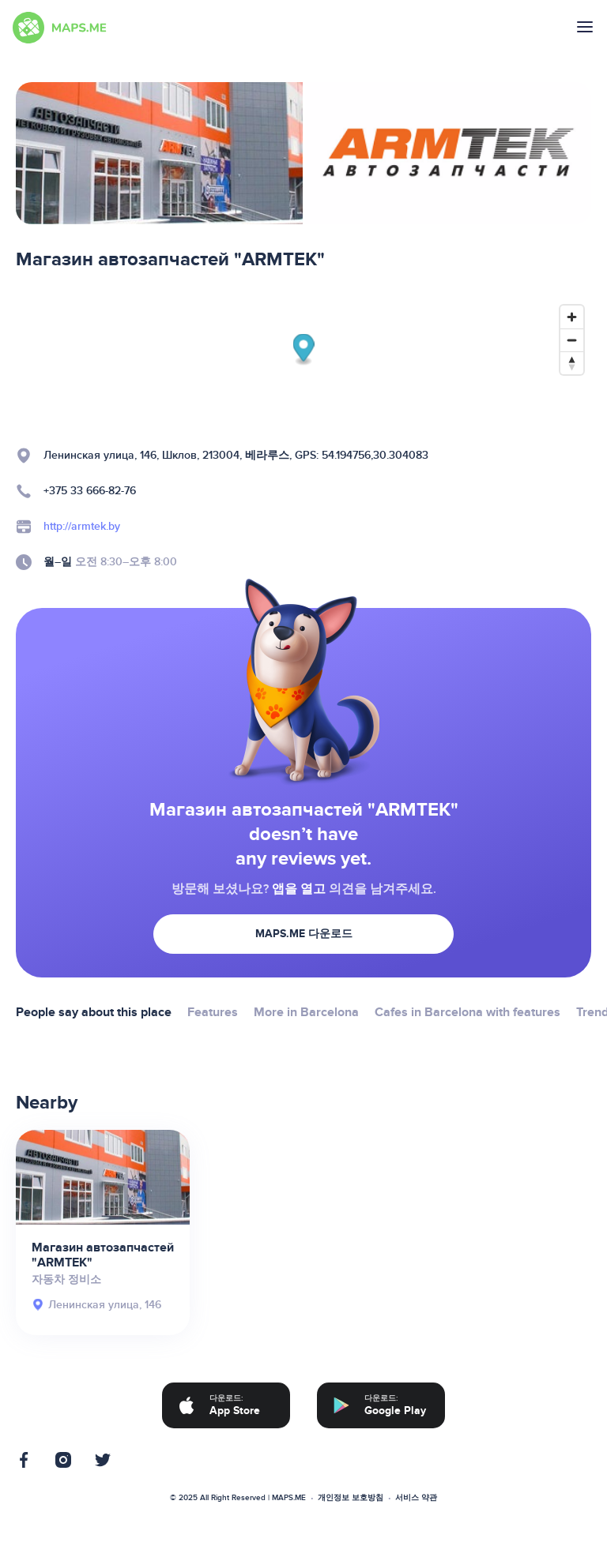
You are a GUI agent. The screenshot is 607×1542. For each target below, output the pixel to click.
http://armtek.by (81, 526)
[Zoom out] (571, 339)
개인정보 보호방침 (350, 1498)
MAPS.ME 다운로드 (304, 933)
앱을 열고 (299, 889)
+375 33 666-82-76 (89, 490)
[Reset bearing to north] (571, 362)
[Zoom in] (571, 317)
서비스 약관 (416, 1498)
